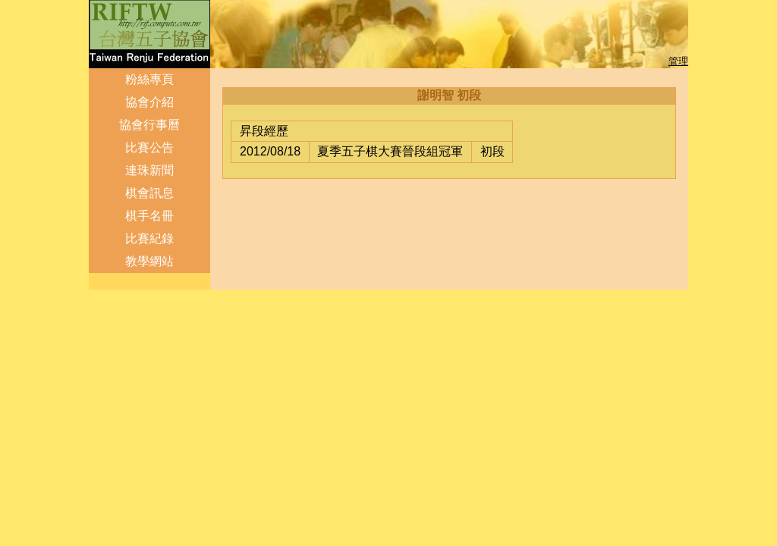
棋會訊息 (149, 193)
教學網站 (149, 261)
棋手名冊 (149, 215)
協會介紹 (149, 102)
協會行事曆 (149, 124)
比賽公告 (149, 147)
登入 (100, 281)
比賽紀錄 (149, 238)
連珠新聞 (149, 170)
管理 (678, 61)
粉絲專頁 (149, 79)
